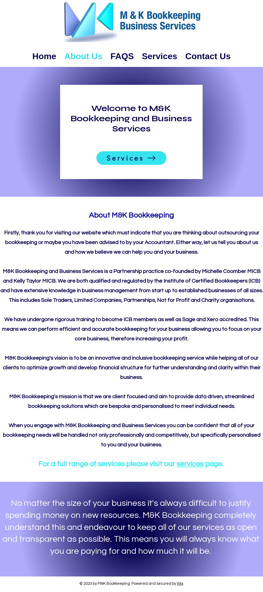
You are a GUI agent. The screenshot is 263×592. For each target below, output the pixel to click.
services (190, 464)
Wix (180, 584)
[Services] (131, 158)
